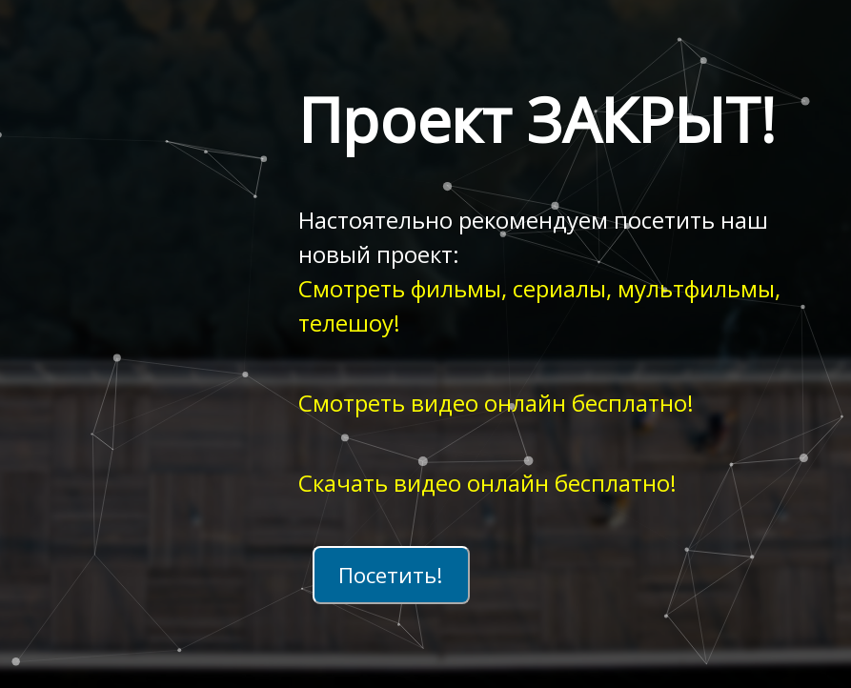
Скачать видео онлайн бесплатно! (487, 482)
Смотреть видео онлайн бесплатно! (496, 402)
